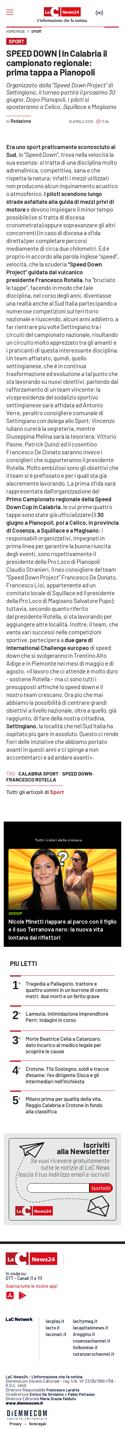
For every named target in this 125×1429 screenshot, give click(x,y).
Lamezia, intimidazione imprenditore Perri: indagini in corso (67, 1016)
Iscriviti (101, 1187)
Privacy (15, 1423)
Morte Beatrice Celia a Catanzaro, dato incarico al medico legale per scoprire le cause (63, 1044)
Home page (15, 31)
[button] (111, 34)
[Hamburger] (9, 12)
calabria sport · (39, 773)
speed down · (78, 773)
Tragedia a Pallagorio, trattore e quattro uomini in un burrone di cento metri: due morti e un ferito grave (67, 989)
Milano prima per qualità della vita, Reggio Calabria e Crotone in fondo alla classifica (64, 1105)
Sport (36, 31)
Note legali (37, 1423)
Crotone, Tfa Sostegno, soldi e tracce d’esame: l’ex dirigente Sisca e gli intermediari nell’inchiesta (67, 1074)
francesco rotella (31, 779)
